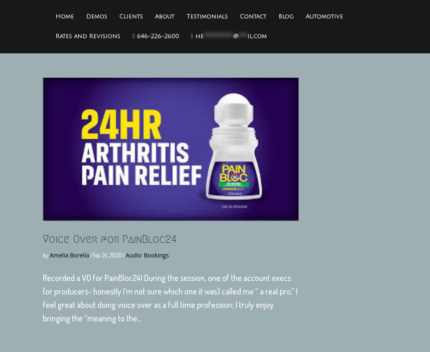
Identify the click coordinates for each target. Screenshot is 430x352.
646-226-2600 (155, 36)
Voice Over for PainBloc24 (109, 239)
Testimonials (207, 17)
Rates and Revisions (87, 36)
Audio (134, 255)
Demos (96, 17)
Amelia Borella (69, 255)
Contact (253, 17)
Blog (286, 17)
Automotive (324, 17)
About (164, 17)
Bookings (156, 255)
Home (64, 17)
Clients (131, 17)
